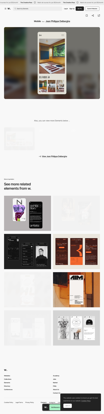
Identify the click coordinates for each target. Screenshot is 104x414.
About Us (56, 389)
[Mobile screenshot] (27, 251)
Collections (7, 379)
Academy (56, 376)
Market (55, 382)
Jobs (54, 379)
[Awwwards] (9, 8)
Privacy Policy (29, 402)
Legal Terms (19, 402)
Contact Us (56, 393)
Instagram (52, 402)
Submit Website (92, 8)
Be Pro (80, 8)
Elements (7, 382)
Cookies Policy (8, 402)
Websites (7, 376)
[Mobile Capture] (27, 213)
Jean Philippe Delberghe (58, 21)
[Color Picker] (84, 138)
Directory (7, 386)
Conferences (8, 389)
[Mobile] (76, 251)
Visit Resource (55, 407)
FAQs (54, 386)
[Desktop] (19, 138)
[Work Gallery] (52, 138)
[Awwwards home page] (46, 407)
